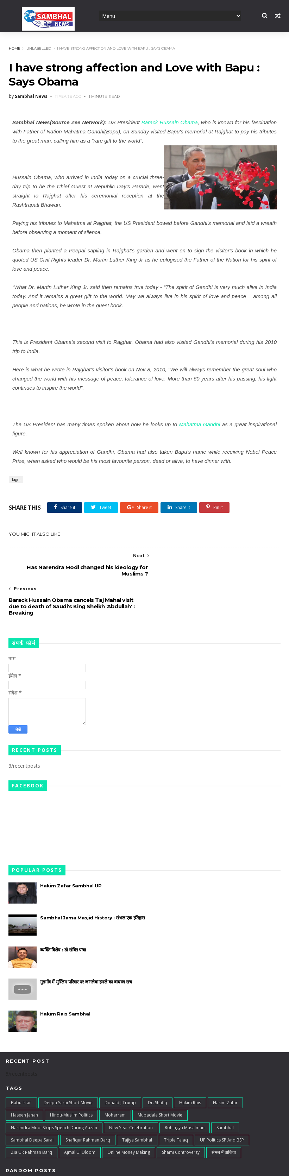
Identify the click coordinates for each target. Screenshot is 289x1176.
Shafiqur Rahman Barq (87, 1108)
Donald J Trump (120, 1070)
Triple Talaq (176, 1108)
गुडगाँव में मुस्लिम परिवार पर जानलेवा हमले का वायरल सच (86, 949)
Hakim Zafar (225, 1070)
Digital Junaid (155, 1167)
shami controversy (181, 1120)
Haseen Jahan (24, 1083)
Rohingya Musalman (185, 1095)
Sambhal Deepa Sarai (32, 1108)
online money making (128, 1120)
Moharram (115, 1083)
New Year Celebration (131, 1095)
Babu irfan (21, 1070)
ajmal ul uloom (79, 1120)
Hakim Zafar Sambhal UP (70, 853)
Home (14, 48)
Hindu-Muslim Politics (71, 1083)
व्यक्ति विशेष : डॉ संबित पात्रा (63, 917)
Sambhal (225, 1095)
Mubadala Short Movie (160, 1083)
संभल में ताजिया (224, 1120)
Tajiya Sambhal (137, 1108)
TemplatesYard (69, 1167)
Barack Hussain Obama (170, 123)
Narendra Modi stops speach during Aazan (54, 1095)
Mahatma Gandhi (199, 425)
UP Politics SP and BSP (222, 1108)
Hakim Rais (190, 1070)
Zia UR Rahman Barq (31, 1120)
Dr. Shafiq (157, 1070)
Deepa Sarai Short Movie (68, 1070)
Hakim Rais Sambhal (65, 981)
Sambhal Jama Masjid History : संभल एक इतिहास (92, 885)
